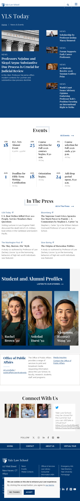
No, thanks (14, 492)
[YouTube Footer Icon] (74, 489)
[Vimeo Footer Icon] (71, 489)
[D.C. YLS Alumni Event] (14, 151)
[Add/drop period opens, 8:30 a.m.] (66, 179)
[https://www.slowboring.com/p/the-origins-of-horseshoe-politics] (59, 250)
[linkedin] (44, 437)
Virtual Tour (70, 446)
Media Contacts (27, 472)
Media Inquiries (60, 357)
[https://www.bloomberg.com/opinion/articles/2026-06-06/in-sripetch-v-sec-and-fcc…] (59, 222)
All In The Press (62, 206)
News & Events (17, 25)
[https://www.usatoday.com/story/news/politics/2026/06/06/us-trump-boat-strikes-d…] (20, 223)
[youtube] (58, 437)
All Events (65, 135)
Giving (10, 446)
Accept (29, 492)
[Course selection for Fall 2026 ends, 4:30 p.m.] (66, 151)
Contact (30, 446)
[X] (33, 437)
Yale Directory (66, 469)
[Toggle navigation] (76, 4)
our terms (50, 485)
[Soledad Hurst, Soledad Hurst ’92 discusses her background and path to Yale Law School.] (40, 318)
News (23, 466)
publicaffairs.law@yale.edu (15, 372)
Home (4, 25)
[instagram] (39, 437)
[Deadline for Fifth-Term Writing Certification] (14, 179)
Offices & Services (48, 466)
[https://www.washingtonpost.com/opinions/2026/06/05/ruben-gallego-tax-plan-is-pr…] (20, 250)
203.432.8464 (8, 370)
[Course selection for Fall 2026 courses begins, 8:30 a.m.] (40, 151)
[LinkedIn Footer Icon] (63, 489)
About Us (50, 446)
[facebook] (48, 437)
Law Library (45, 469)
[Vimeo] (53, 437)
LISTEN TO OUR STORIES (48, 284)
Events (24, 469)
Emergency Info (67, 466)
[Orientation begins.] (40, 179)
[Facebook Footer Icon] (67, 489)
